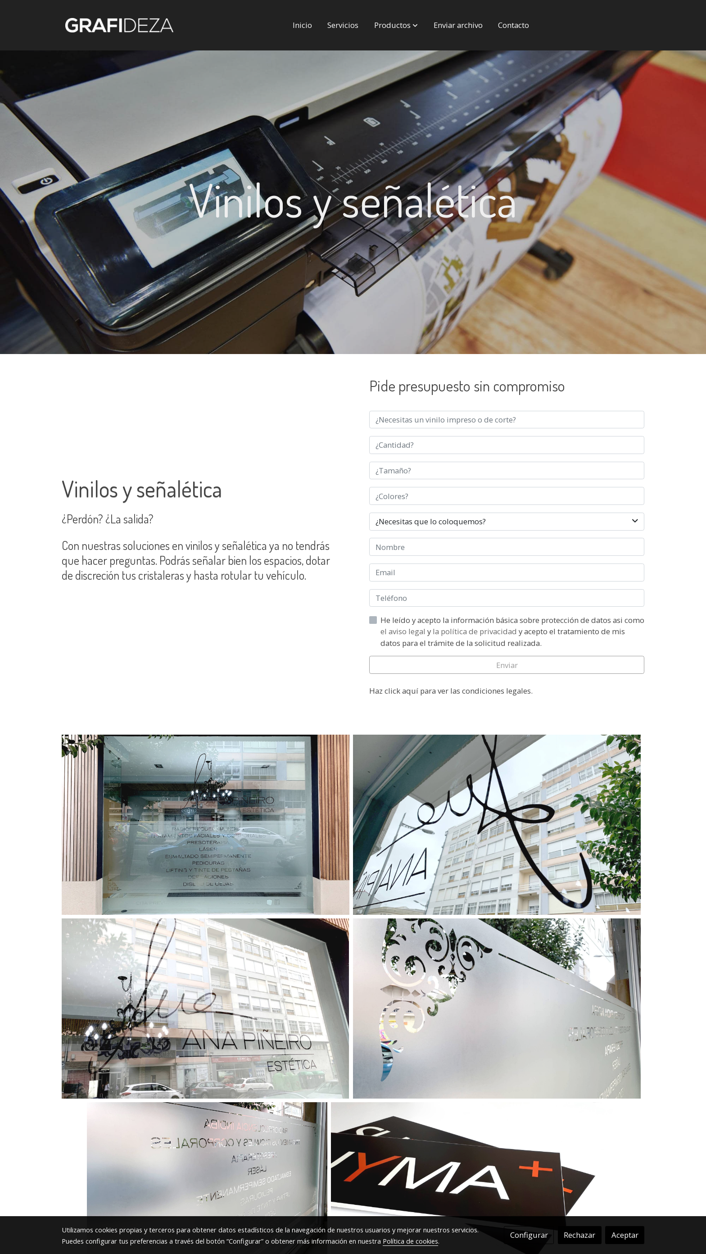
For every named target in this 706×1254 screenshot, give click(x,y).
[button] (396, 25)
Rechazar (579, 1235)
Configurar (529, 1235)
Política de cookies (410, 1240)
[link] (119, 25)
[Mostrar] (205, 825)
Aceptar (624, 1235)
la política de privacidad (476, 631)
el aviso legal (403, 631)
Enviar (507, 665)
